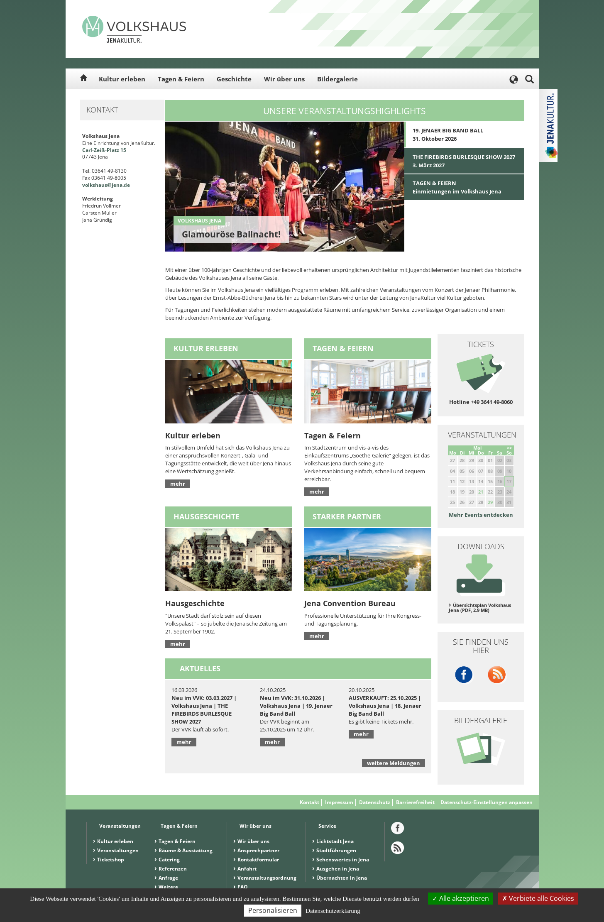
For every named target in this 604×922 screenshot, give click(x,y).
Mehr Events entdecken (481, 514)
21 (480, 492)
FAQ (242, 886)
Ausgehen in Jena (337, 868)
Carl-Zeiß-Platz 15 (104, 150)
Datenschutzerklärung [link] (333, 910)
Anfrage (168, 877)
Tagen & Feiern (181, 79)
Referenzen (173, 868)
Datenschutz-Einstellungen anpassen (486, 802)
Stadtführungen (336, 850)
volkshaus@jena (102, 184)
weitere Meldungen (393, 763)
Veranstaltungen (118, 850)
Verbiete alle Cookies (538, 898)
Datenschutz (374, 802)
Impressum (339, 802)
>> (509, 448)
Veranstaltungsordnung (266, 877)
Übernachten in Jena (341, 877)
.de (126, 184)
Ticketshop (110, 859)
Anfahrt (247, 868)
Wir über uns (284, 79)
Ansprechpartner (258, 850)
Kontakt (309, 802)
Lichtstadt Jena (335, 841)
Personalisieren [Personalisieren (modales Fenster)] (272, 910)
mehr (177, 483)
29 (490, 502)
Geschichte (234, 79)
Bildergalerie (337, 79)
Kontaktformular (258, 859)
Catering (169, 859)
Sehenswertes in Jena (342, 859)
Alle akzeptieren (460, 898)
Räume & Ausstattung (186, 850)
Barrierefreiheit (415, 802)
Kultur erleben (122, 79)
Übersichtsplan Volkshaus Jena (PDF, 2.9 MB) (480, 608)
